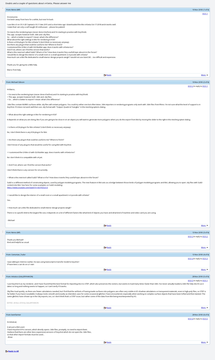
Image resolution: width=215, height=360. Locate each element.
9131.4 (190, 258)
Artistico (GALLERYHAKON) (22, 276)
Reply (109, 75)
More (204, 75)
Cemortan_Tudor (18, 254)
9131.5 (190, 280)
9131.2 (190, 86)
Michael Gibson (17, 82)
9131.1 (205, 13)
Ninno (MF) (15, 9)
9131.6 (190, 318)
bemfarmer (16, 314)
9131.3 (190, 236)
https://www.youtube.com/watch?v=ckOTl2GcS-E (27, 187)
